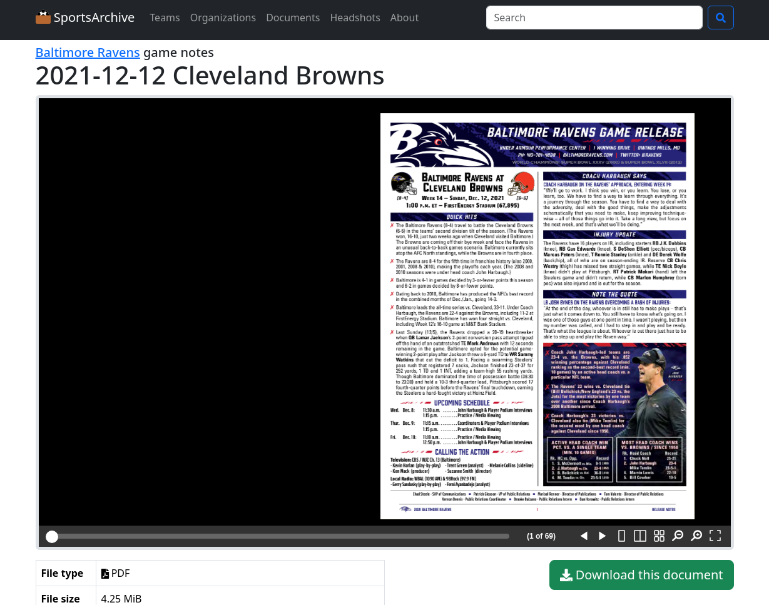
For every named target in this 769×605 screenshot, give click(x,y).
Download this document (641, 575)
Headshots (355, 17)
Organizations (223, 17)
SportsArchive (85, 17)
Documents (293, 17)
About (404, 17)
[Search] (594, 17)
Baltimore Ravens (88, 52)
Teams (165, 17)
